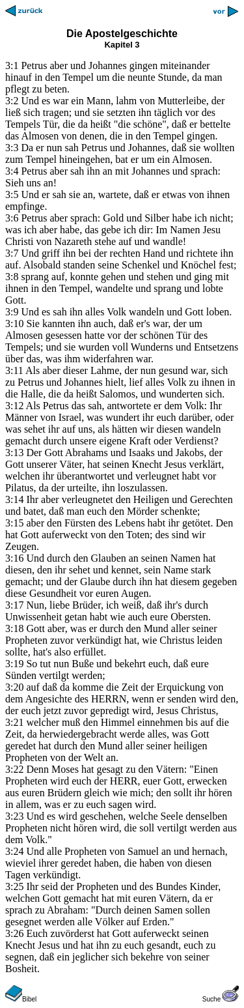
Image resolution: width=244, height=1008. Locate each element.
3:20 (14, 687)
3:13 (14, 452)
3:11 (14, 370)
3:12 (14, 405)
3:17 (14, 605)
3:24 (14, 851)
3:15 (14, 522)
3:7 (11, 253)
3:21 (14, 722)
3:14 (14, 499)
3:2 (11, 100)
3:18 (14, 628)
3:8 (11, 276)
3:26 (14, 933)
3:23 (14, 816)
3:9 (11, 311)
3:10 (14, 323)
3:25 (14, 886)
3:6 (11, 217)
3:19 (14, 663)
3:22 (14, 769)
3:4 (11, 171)
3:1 (11, 65)
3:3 (11, 147)
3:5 (11, 194)
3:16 (14, 558)
